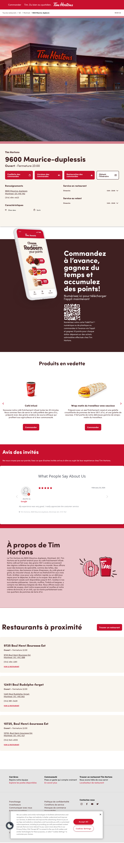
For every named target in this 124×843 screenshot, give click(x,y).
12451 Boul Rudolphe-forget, (17, 695)
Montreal (26, 13)
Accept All (83, 821)
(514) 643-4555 (11, 740)
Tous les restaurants (9, 13)
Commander (14, 4)
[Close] (100, 814)
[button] (10, 826)
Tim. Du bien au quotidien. (37, 4)
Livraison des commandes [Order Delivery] (48, 175)
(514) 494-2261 (10, 661)
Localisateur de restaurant (92, 782)
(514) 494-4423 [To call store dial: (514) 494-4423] (12, 197)
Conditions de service (54, 804)
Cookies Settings (83, 828)
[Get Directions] (33, 192)
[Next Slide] (121, 403)
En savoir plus (50, 782)
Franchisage (15, 801)
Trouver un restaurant (109, 627)
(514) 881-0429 (10, 701)
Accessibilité (50, 810)
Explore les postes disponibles (23, 782)
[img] (97, 804)
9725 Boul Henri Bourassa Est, (17, 656)
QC (20, 13)
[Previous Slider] (3, 403)
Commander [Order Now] (31, 427)
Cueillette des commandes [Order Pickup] (19, 175)
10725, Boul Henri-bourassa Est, (18, 734)
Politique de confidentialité (56, 801)
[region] (56, 825)
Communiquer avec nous (20, 807)
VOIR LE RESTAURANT (11, 667)
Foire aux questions (18, 810)
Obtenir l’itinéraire (108, 175)
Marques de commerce (55, 807)
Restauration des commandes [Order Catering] (79, 175)
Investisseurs (15, 804)
